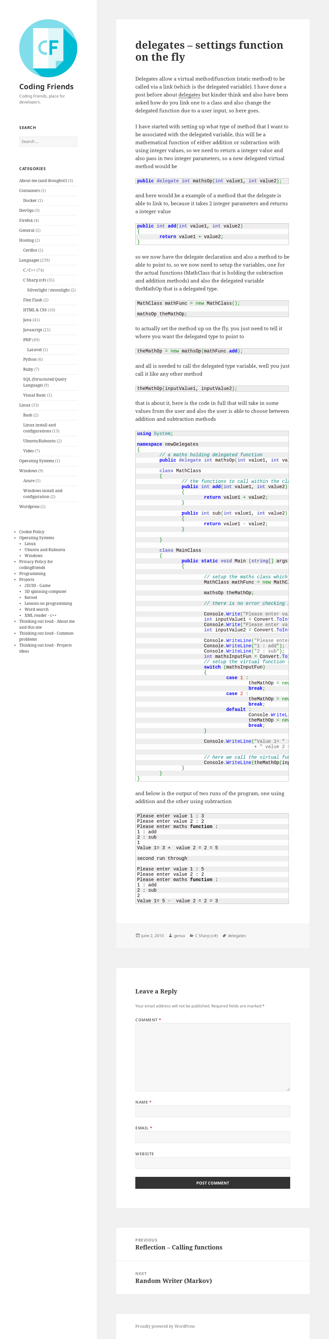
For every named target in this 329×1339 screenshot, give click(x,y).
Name (143, 1102)
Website (144, 1154)
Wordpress (29, 506)
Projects (26, 579)
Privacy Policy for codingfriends (36, 564)
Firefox (26, 220)
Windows (28, 471)
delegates (189, 94)
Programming (32, 573)
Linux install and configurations (39, 428)
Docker (30, 200)
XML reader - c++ (41, 615)
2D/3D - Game (37, 585)
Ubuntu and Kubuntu (45, 549)
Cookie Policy (31, 532)
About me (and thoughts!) (43, 180)
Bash (28, 415)
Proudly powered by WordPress (165, 1326)
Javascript (32, 330)
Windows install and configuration (42, 493)
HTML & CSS (35, 310)
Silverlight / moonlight (48, 290)
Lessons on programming (48, 603)
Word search (37, 609)
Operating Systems (36, 461)
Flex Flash (32, 300)
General (26, 230)
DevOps (26, 210)
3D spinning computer (46, 591)
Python (30, 359)
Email (143, 1128)
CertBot (30, 250)
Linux (25, 405)
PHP (27, 340)
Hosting (26, 240)
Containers (29, 190)
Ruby (28, 369)
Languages (29, 260)
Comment (148, 1020)
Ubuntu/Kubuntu (39, 441)
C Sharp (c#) (34, 280)
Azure (28, 480)
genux (179, 935)
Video (28, 451)
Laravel (34, 349)
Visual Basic (34, 395)
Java (27, 320)
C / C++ (29, 270)
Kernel (31, 597)
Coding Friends (46, 86)
